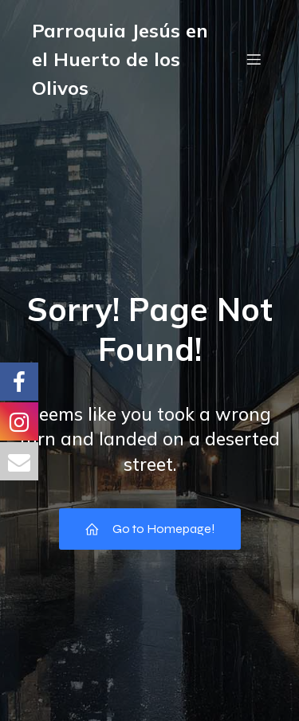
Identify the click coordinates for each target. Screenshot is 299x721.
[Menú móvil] (253, 58)
